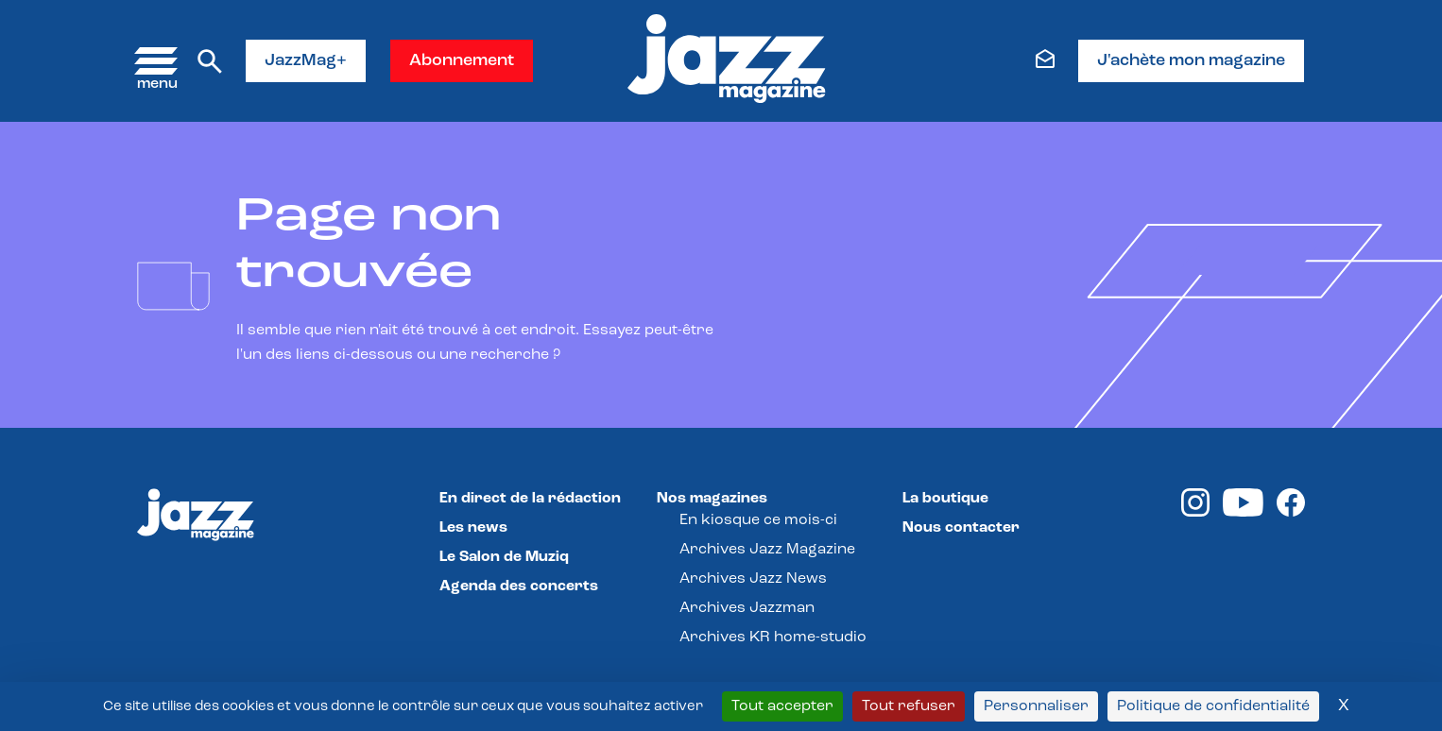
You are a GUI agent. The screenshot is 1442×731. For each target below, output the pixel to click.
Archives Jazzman (747, 608)
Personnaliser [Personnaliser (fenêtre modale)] (1036, 706)
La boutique (945, 498)
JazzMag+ (306, 61)
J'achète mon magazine (1191, 61)
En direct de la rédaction (530, 498)
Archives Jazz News (753, 578)
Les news (473, 528)
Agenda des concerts (518, 586)
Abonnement (461, 61)
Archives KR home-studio (773, 637)
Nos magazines (712, 498)
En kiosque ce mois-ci (758, 520)
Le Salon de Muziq (504, 557)
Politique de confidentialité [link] (1213, 706)
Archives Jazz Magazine (767, 549)
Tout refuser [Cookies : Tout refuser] (908, 706)
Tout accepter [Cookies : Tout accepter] (782, 706)
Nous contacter (961, 528)
